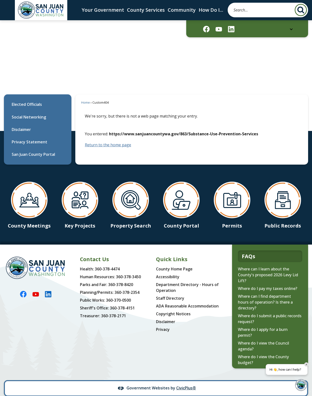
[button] (301, 10)
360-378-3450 (128, 268)
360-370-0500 (118, 292)
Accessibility (167, 268)
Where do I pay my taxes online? (267, 280)
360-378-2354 (127, 284)
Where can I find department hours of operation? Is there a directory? (265, 293)
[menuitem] (37, 96)
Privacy (163, 321)
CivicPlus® (186, 379)
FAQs (248, 247)
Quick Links (171, 250)
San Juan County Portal (33, 146)
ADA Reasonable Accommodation (187, 297)
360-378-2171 (113, 307)
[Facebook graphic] (206, 29)
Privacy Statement (29, 133)
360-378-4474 (107, 260)
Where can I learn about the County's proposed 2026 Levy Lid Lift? (268, 266)
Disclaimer (21, 121)
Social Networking (29, 108)
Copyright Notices (173, 305)
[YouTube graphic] (218, 29)
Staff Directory (170, 290)
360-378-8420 (120, 276)
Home (85, 94)
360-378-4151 (122, 299)
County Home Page (174, 260)
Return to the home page (108, 136)
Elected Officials (27, 96)
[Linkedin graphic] (231, 29)
